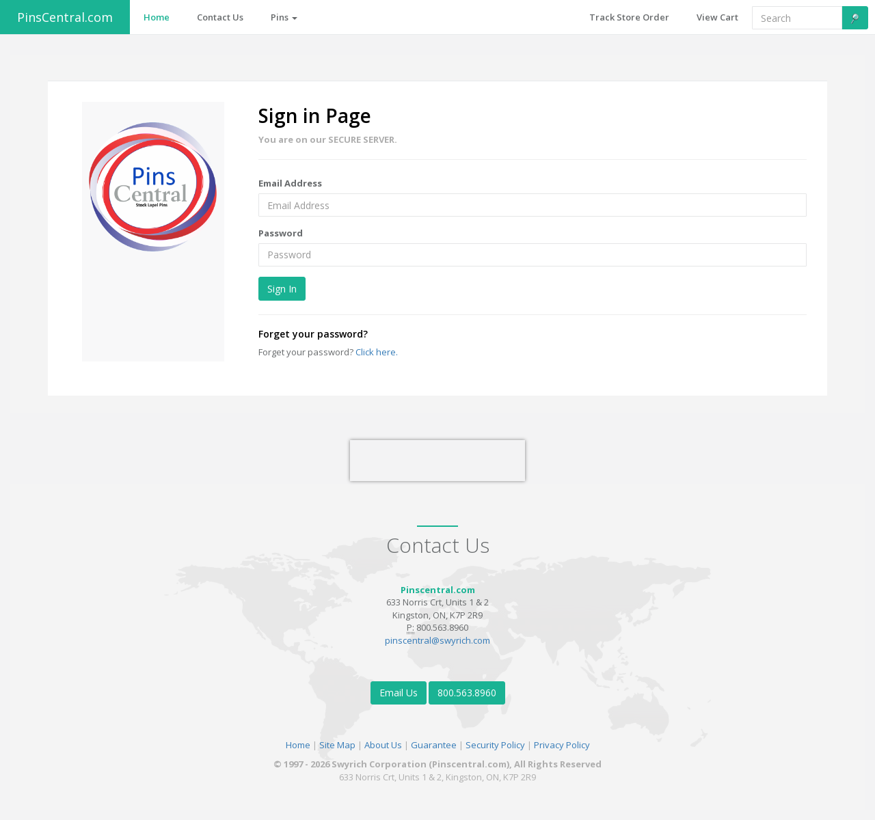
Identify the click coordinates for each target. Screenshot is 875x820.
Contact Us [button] (220, 17)
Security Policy (495, 745)
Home (298, 745)
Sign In (282, 288)
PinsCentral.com (65, 17)
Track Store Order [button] (629, 17)
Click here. (376, 352)
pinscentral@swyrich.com (437, 640)
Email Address (290, 183)
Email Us (398, 692)
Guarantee (434, 745)
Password (280, 233)
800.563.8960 (467, 692)
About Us (383, 745)
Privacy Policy (562, 745)
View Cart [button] (717, 17)
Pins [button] (284, 17)
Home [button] (157, 17)
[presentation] (437, 460)
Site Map (337, 745)
